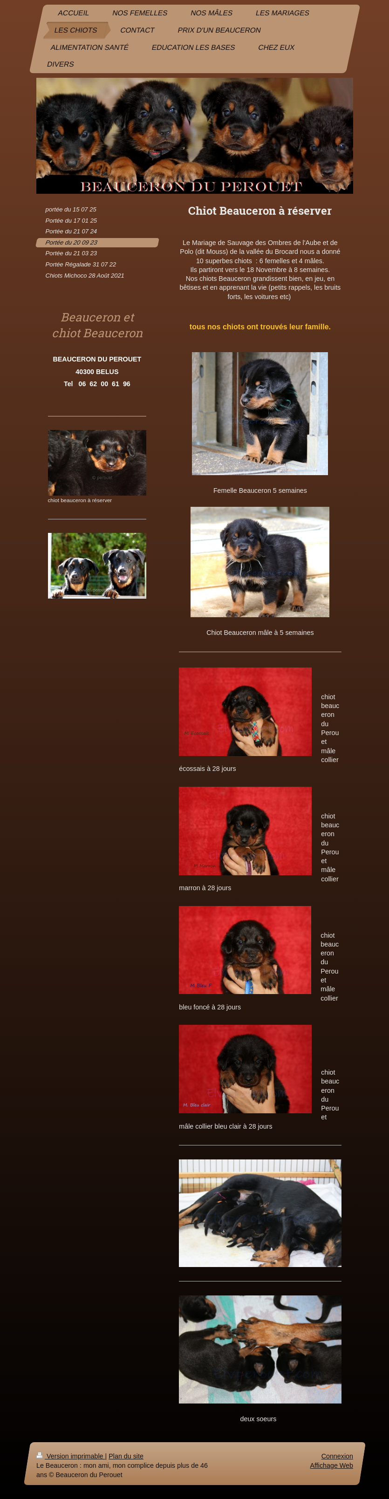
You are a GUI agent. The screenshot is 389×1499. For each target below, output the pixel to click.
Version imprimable (70, 1456)
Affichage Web (331, 1465)
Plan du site (126, 1456)
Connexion (337, 1456)
